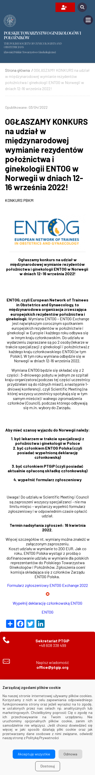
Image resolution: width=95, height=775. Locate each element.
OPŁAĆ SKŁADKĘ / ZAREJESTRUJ (64, 7)
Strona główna (17, 70)
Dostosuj (48, 766)
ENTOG (47, 612)
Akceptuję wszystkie (34, 754)
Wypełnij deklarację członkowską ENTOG (47, 603)
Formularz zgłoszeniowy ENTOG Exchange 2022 (47, 585)
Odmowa (70, 754)
